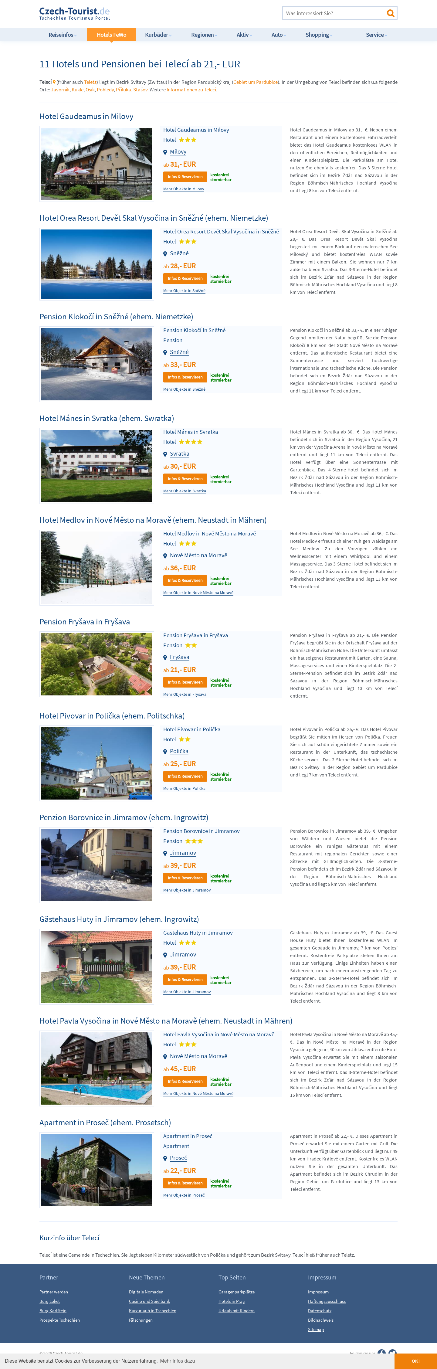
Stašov (140, 89)
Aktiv (244, 34)
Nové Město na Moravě (198, 555)
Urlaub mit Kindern (236, 1310)
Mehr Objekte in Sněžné (184, 290)
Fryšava (179, 657)
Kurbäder (158, 34)
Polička (179, 751)
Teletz (90, 82)
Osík (90, 89)
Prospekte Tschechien (59, 1320)
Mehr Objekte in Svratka (184, 491)
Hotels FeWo (111, 34)
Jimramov (183, 852)
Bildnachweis (321, 1320)
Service (377, 34)
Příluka (123, 89)
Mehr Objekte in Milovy (183, 189)
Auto (279, 34)
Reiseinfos (63, 34)
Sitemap (316, 1329)
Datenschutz (319, 1310)
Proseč (178, 1157)
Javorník (60, 89)
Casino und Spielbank (149, 1301)
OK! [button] (416, 1361)
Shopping (319, 34)
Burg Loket (49, 1301)
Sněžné (179, 253)
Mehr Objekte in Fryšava (184, 694)
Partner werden (53, 1292)
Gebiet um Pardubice (255, 82)
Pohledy (105, 89)
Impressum (318, 1292)
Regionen (204, 34)
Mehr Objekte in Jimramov (187, 890)
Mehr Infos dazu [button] (177, 1361)
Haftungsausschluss (327, 1301)
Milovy (178, 151)
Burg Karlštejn (52, 1310)
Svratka (179, 453)
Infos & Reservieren (185, 176)
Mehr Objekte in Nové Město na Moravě (198, 592)
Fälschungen (141, 1320)
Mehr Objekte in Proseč (184, 1195)
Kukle (77, 89)
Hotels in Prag (231, 1301)
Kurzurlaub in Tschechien (152, 1310)
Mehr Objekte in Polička (184, 788)
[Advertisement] (200, 13)
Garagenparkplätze (236, 1292)
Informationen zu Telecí (191, 89)
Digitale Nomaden (146, 1292)
